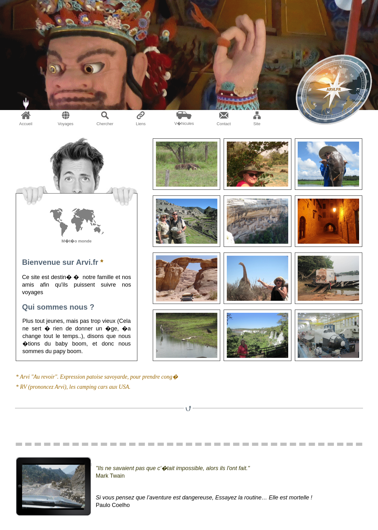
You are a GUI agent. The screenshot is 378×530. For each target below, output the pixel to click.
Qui (28, 307)
